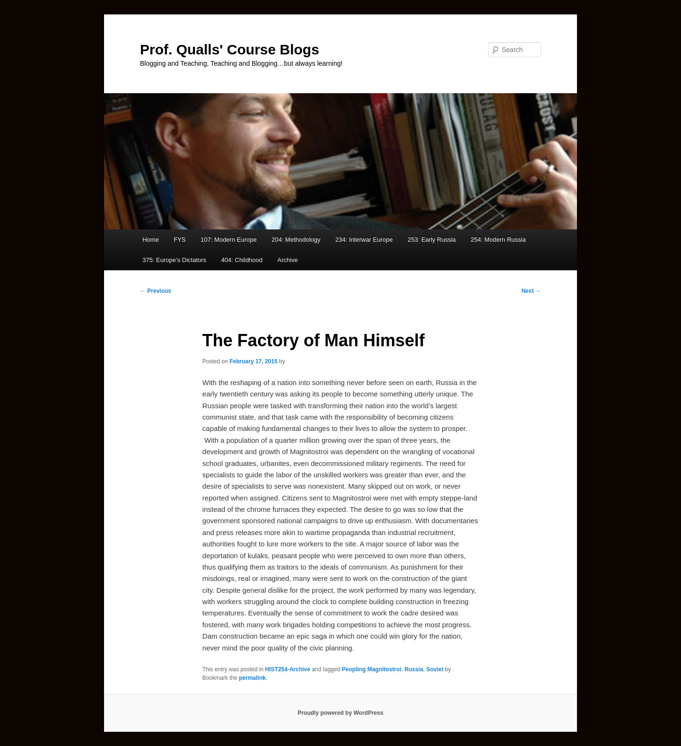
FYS (179, 239)
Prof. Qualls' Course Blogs (229, 49)
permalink (252, 678)
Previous (155, 291)
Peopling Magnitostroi (372, 669)
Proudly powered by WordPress (340, 713)
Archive (288, 259)
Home (150, 239)
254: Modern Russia (498, 239)
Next (531, 291)
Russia (413, 669)
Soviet (434, 669)
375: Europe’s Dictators (174, 259)
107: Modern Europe (229, 239)
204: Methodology (295, 239)
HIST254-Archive (287, 669)
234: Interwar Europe (364, 239)
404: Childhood (241, 259)
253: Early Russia (432, 239)
